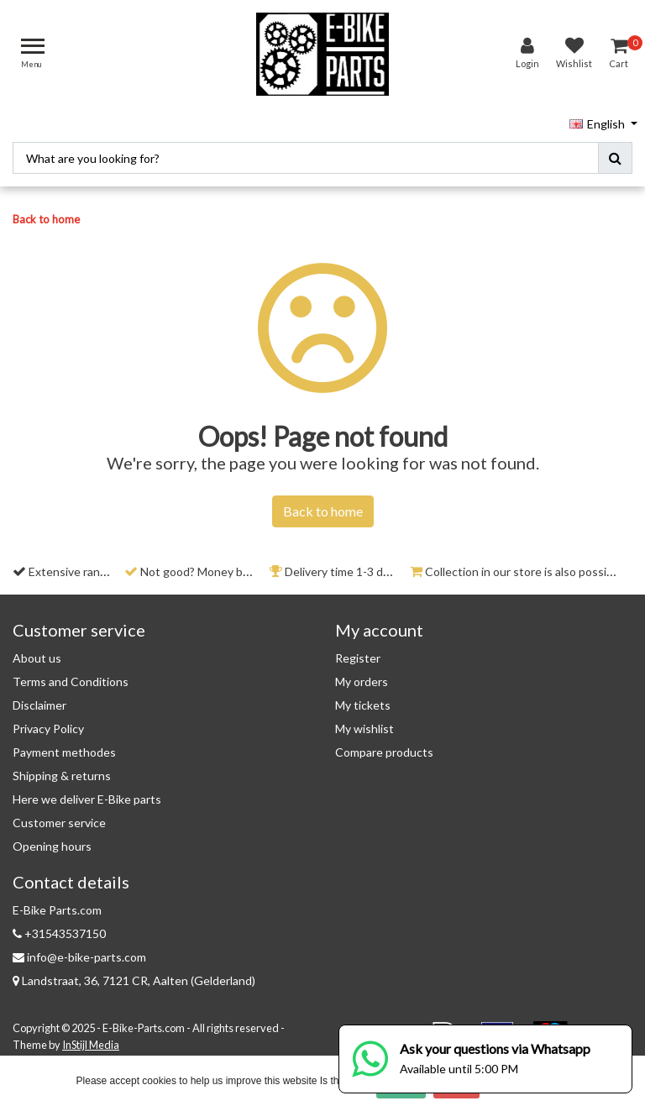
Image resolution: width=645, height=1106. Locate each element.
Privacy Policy (48, 722)
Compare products (384, 746)
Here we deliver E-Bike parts (87, 793)
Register (357, 652)
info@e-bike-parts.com (79, 951)
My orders (361, 675)
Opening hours (52, 840)
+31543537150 (59, 927)
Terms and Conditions (70, 675)
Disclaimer (39, 699)
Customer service (59, 817)
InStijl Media (90, 1039)
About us (37, 652)
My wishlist (364, 722)
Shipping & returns (62, 770)
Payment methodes (64, 746)
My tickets (363, 699)
